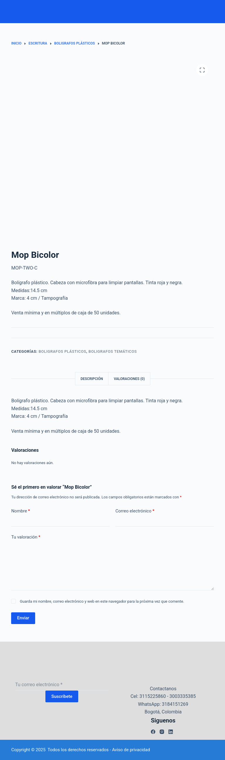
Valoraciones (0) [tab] (129, 379)
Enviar (23, 618)
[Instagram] (162, 732)
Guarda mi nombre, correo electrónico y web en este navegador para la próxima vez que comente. (102, 601)
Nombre (20, 511)
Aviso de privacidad (131, 749)
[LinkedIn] (170, 732)
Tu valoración (25, 537)
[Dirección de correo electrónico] (62, 685)
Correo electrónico (134, 511)
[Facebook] (153, 732)
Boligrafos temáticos (112, 351)
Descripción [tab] (92, 379)
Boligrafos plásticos (62, 351)
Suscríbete (61, 696)
